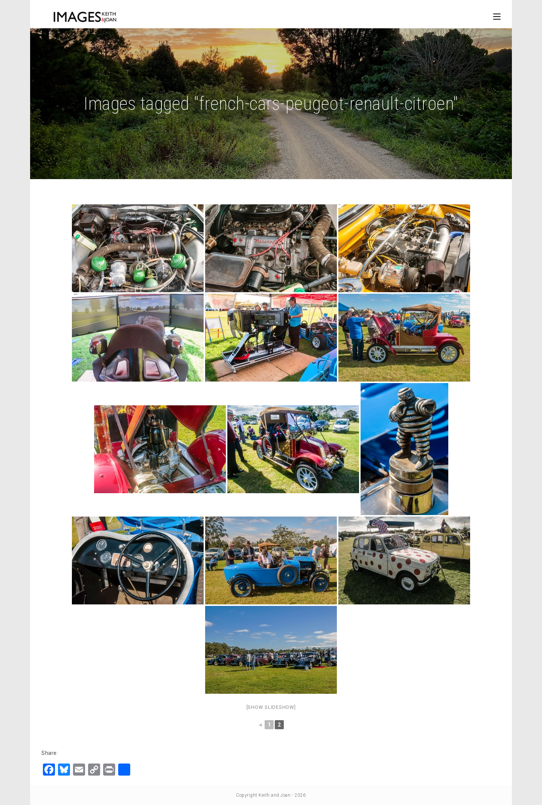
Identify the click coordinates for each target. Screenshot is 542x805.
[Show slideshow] (271, 707)
